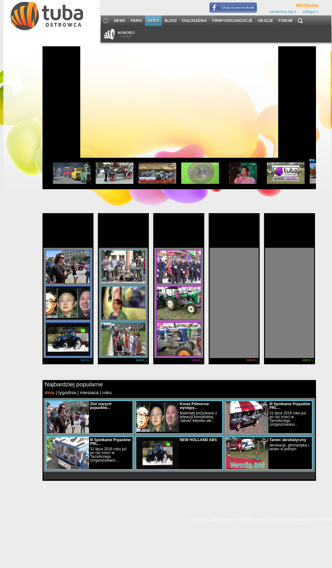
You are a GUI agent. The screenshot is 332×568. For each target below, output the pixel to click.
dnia (49, 392)
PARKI (136, 21)
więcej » (86, 360)
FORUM (285, 21)
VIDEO (153, 21)
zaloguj (310, 11)
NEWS (120, 21)
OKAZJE (265, 21)
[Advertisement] (61, 107)
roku (106, 392)
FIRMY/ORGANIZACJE (232, 21)
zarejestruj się (283, 11)
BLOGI (171, 21)
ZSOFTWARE (320, 519)
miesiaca (89, 392)
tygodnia (67, 392)
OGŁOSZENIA (194, 21)
